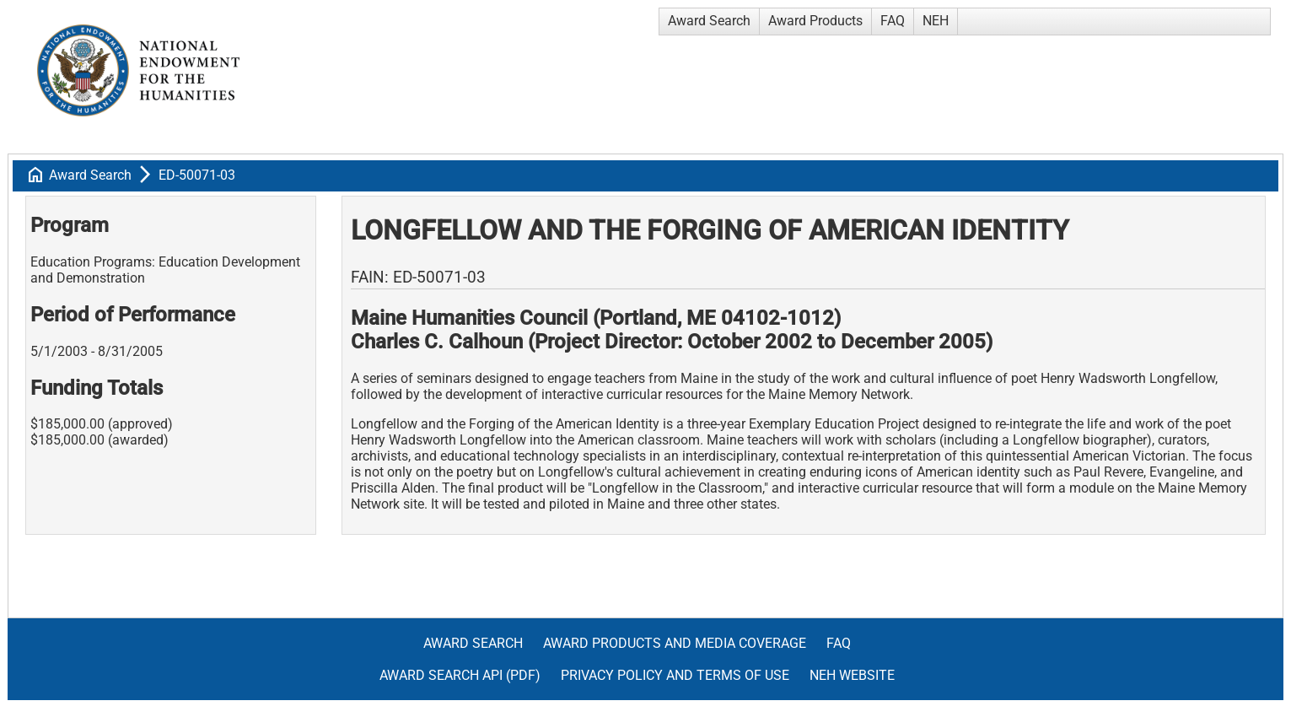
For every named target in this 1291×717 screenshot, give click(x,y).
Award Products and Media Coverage (674, 643)
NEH (936, 21)
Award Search (709, 21)
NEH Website (852, 675)
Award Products (815, 21)
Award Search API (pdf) (460, 675)
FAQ (892, 21)
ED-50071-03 (197, 175)
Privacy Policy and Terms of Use (675, 675)
